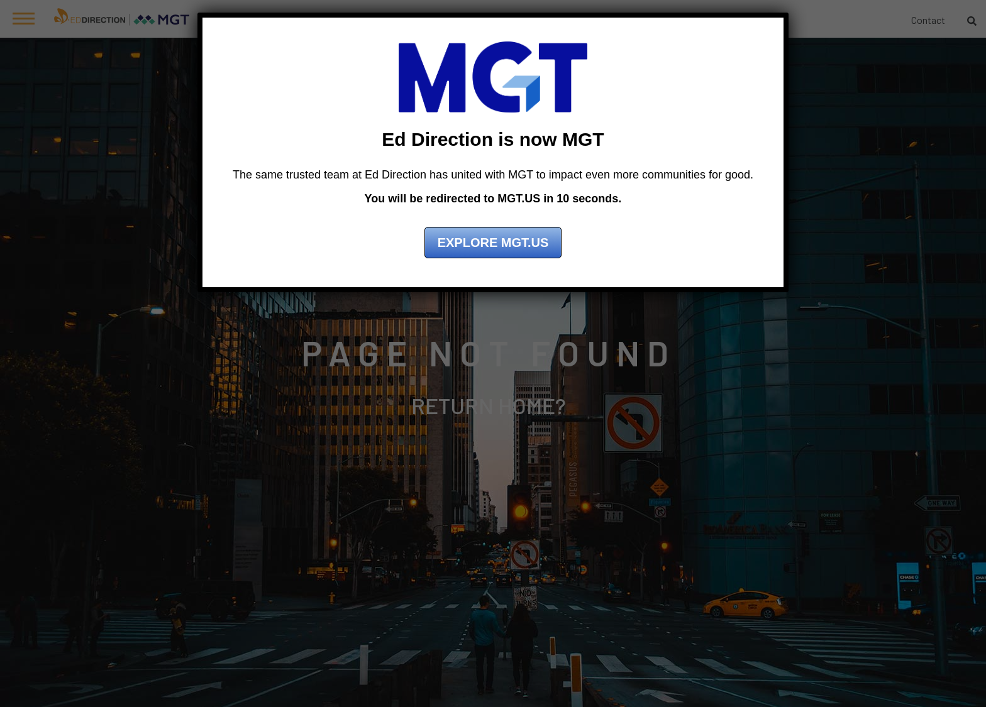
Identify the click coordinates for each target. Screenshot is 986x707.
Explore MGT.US (493, 242)
